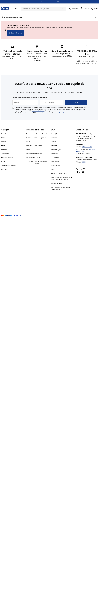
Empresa (54, 138)
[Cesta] (94, 8)
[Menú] (14, 8)
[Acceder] (84, 9)
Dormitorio (4, 134)
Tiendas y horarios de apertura (36, 138)
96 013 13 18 (86, 162)
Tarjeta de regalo (56, 183)
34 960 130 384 (87, 147)
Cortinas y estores (7, 158)
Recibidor (4, 169)
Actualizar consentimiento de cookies (37, 163)
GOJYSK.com (55, 158)
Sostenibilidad (55, 161)
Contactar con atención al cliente (36, 134)
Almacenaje (5, 154)
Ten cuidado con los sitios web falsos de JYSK (61, 188)
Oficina (3, 142)
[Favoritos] (74, 8)
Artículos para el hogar (8, 165)
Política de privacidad (33, 158)
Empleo (53, 142)
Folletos (28, 142)
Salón (3, 146)
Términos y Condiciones (38, 111)
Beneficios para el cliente (59, 173)
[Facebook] (78, 172)
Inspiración (54, 154)
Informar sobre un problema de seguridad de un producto (61, 178)
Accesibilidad (55, 165)
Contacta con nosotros (83, 154)
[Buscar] (63, 8)
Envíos (28, 150)
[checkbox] (13, 108)
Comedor (4, 150)
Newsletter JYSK (56, 150)
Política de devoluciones (34, 154)
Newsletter (54, 146)
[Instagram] (83, 172)
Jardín (3, 161)
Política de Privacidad (59, 113)
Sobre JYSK (54, 134)
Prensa (53, 169)
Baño (3, 138)
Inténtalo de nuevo (15, 33)
